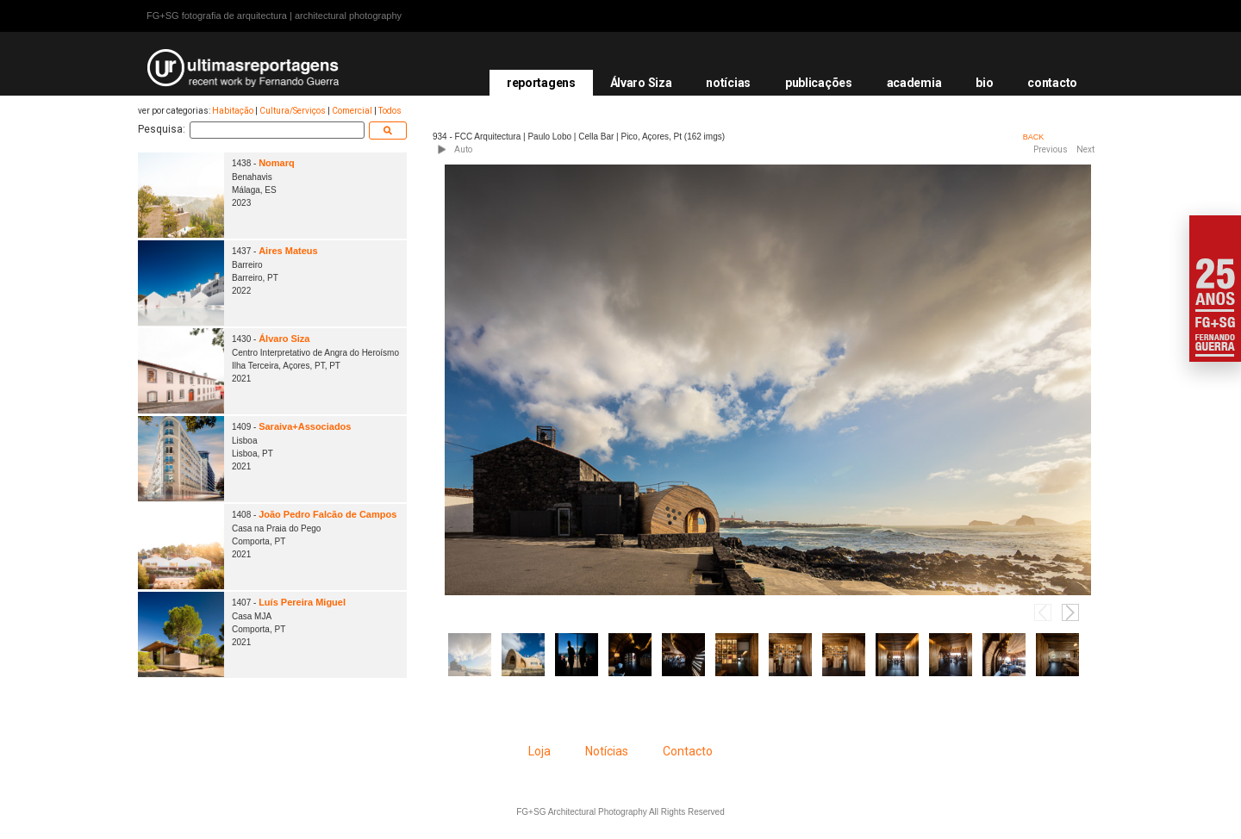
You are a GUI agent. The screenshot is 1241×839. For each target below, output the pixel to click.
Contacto (688, 751)
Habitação (232, 110)
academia (914, 83)
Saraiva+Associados (305, 426)
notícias (728, 83)
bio (984, 83)
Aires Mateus (288, 250)
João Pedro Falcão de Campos (327, 514)
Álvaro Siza (641, 83)
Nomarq (277, 163)
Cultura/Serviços (292, 110)
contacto (1052, 83)
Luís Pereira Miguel (302, 602)
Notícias (606, 751)
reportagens (541, 83)
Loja (539, 751)
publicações (818, 83)
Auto (463, 149)
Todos (390, 110)
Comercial (352, 110)
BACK (1034, 137)
